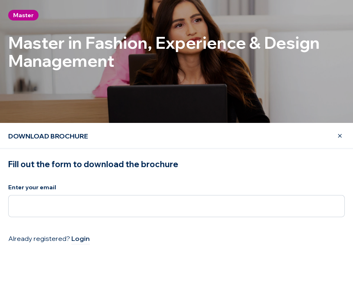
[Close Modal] (335, 136)
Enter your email (32, 187)
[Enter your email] (176, 206)
